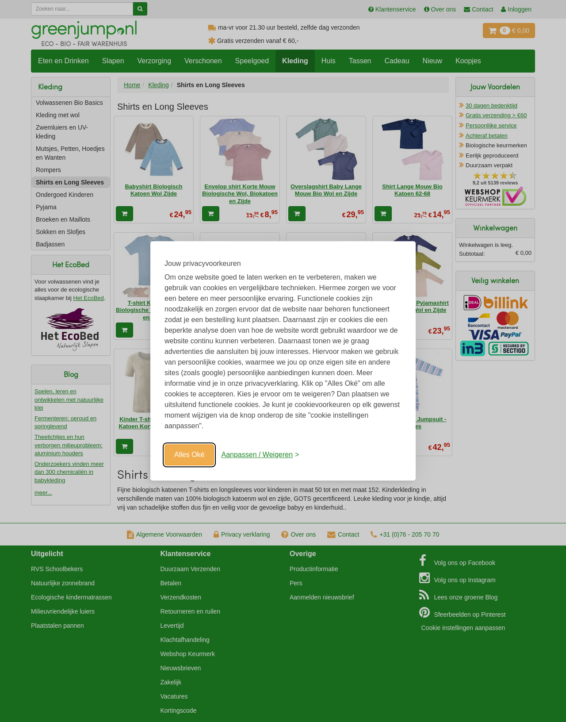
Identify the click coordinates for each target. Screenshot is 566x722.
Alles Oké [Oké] (189, 454)
